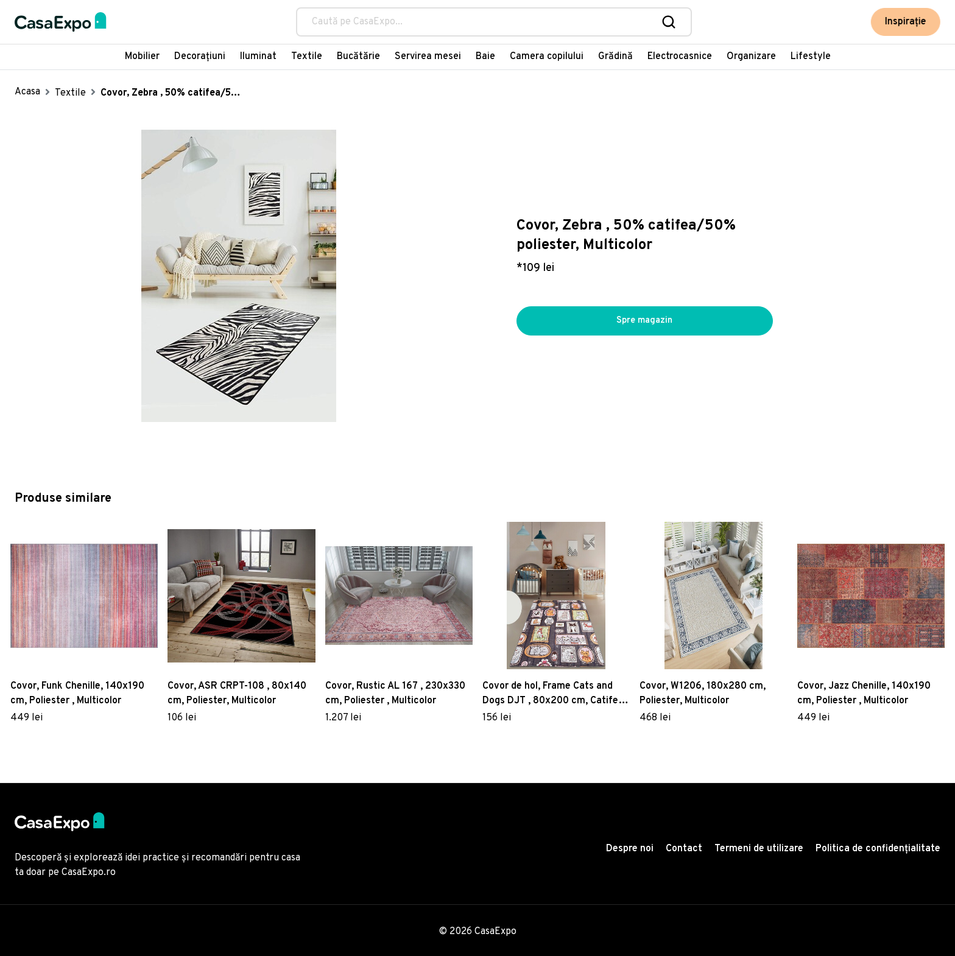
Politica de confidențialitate (878, 849)
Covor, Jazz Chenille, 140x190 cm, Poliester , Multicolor (864, 693)
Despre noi (630, 849)
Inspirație (905, 22)
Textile (306, 57)
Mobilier (142, 57)
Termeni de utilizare (758, 849)
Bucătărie (358, 57)
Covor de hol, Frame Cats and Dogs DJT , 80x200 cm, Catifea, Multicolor (554, 694)
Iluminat (258, 57)
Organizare (751, 57)
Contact (684, 849)
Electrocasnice (679, 57)
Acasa (27, 92)
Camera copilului (546, 57)
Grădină (615, 57)
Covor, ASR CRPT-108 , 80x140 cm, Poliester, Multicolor (236, 693)
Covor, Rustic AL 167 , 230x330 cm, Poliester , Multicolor (395, 693)
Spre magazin (644, 321)
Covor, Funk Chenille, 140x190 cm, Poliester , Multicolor (77, 693)
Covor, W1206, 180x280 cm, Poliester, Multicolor (703, 693)
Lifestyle (811, 57)
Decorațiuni (199, 57)
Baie (485, 57)
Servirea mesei (428, 57)
